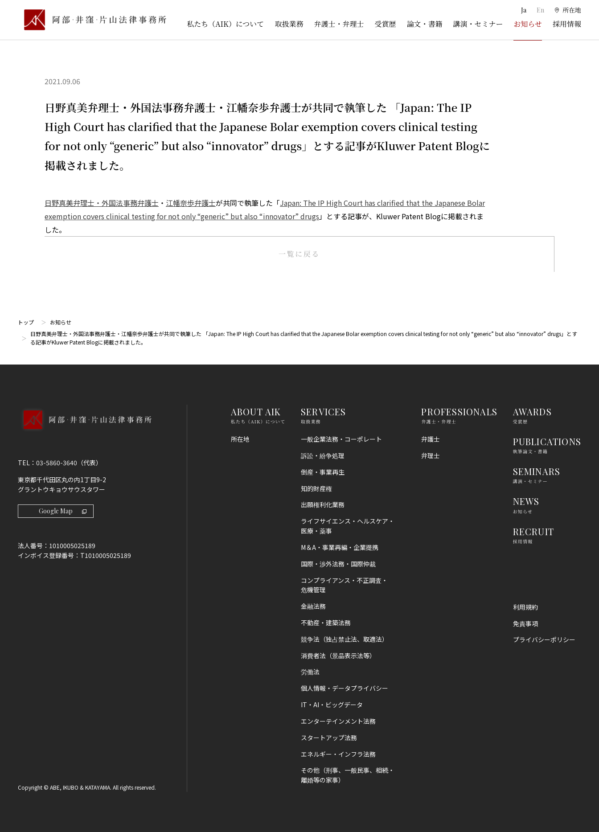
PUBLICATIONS (547, 441)
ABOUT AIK (256, 412)
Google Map (62, 511)
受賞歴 (385, 24)
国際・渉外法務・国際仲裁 (338, 563)
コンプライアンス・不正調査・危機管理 (344, 585)
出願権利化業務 (323, 504)
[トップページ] (92, 20)
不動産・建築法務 (326, 622)
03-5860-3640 (56, 462)
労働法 (310, 671)
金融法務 (313, 606)
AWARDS (532, 412)
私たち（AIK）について (225, 24)
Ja (524, 10)
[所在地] (568, 10)
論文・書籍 (424, 24)
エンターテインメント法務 (338, 721)
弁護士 (430, 438)
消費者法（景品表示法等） (338, 655)
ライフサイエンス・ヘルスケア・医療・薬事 (347, 525)
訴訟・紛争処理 (323, 455)
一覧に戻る (299, 254)
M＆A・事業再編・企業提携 (339, 547)
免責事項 (525, 623)
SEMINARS (537, 471)
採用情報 (567, 24)
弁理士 (430, 455)
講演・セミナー (478, 24)
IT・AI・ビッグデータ (332, 704)
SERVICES (323, 412)
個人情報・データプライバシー (344, 688)
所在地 (240, 438)
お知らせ (527, 24)
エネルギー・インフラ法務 (338, 754)
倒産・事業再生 (323, 471)
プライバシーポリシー (544, 639)
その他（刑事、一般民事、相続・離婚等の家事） (347, 775)
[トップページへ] (84, 431)
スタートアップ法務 (329, 737)
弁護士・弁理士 (339, 24)
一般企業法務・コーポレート (341, 438)
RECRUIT (533, 531)
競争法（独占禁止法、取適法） (344, 639)
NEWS (526, 501)
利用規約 (525, 606)
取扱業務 (289, 24)
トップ (26, 322)
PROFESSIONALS (459, 412)
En (540, 10)
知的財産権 (316, 488)
